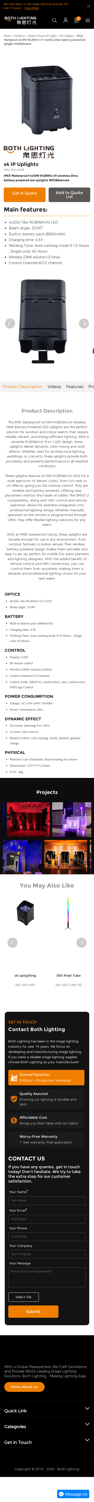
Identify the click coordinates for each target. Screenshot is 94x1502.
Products (19, 36)
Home (7, 36)
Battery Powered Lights (42, 36)
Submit (33, 1311)
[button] (10, 323)
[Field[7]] (47, 1200)
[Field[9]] (47, 1219)
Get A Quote (24, 193)
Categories (15, 1427)
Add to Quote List (69, 194)
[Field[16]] (47, 1236)
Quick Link (15, 1411)
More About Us (24, 1387)
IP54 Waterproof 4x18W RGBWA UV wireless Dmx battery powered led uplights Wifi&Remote (44, 40)
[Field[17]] (47, 1254)
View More (32, 8)
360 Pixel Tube (68, 982)
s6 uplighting (25, 982)
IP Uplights (67, 36)
